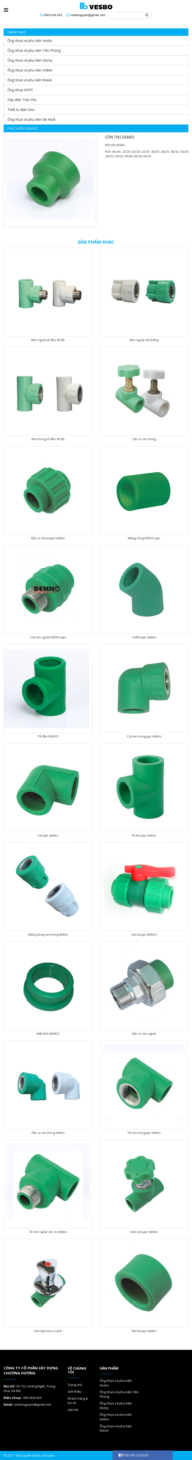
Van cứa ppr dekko (144, 1232)
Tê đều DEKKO (48, 736)
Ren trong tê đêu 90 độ (48, 439)
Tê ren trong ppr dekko (144, 1132)
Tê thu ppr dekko (144, 835)
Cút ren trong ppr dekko (144, 736)
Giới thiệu (74, 1391)
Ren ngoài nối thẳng (144, 340)
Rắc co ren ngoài (144, 1033)
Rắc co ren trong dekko (48, 1132)
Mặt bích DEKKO (48, 1033)
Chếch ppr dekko (144, 637)
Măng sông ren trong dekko (48, 934)
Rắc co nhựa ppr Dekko (48, 538)
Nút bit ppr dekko (144, 1331)
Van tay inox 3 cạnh (48, 1331)
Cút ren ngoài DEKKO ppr (48, 637)
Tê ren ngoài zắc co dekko (48, 1232)
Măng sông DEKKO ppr (144, 538)
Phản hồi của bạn (133, 1455)
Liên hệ (73, 1410)
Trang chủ (75, 1385)
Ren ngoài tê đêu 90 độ (48, 340)
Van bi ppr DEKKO (144, 934)
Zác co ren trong (144, 439)
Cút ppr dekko (48, 835)
